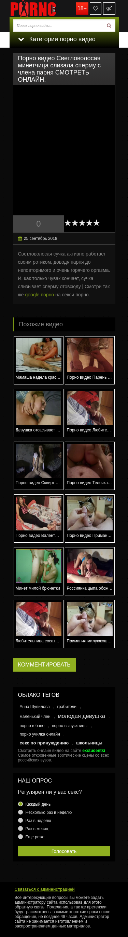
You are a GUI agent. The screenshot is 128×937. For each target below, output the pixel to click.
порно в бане (32, 725)
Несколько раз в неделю (49, 812)
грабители (66, 706)
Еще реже (35, 837)
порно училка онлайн (40, 734)
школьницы (89, 742)
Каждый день (38, 804)
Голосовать (64, 851)
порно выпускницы (69, 725)
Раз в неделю (38, 820)
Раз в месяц (37, 828)
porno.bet (44, 8)
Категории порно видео (57, 39)
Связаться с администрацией (45, 889)
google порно (39, 294)
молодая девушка (81, 716)
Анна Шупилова (35, 706)
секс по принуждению (44, 742)
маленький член (35, 716)
